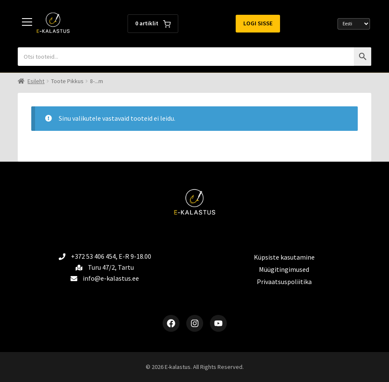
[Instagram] (194, 323)
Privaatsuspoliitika (284, 281)
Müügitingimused (284, 269)
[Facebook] (171, 323)
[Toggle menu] (27, 24)
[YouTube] (218, 323)
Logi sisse (258, 23)
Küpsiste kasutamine (284, 257)
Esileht (35, 81)
